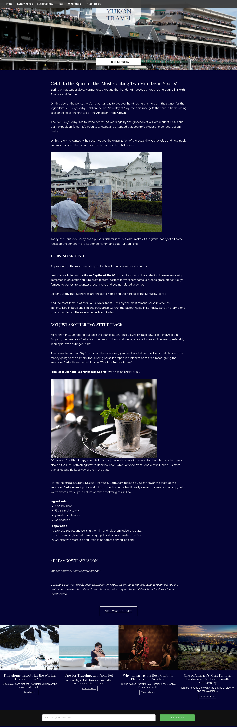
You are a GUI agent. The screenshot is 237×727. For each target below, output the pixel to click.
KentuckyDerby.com (110, 482)
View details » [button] (29, 692)
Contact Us (94, 4)
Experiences (25, 4)
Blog (60, 4)
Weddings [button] (75, 4)
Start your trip (177, 717)
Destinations (45, 4)
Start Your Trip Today (118, 611)
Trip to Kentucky (118, 61)
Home (8, 4)
